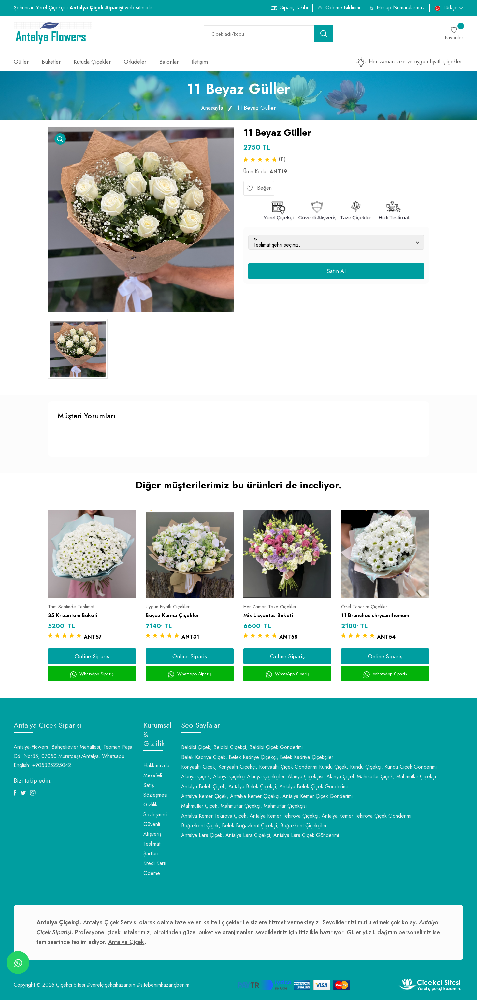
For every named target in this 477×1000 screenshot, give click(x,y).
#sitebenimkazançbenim (163, 985)
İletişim (200, 61)
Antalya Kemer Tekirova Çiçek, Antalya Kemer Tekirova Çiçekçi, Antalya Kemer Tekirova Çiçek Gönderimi (296, 815)
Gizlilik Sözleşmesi (155, 809)
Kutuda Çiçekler (92, 61)
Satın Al (336, 271)
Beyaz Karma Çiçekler (172, 615)
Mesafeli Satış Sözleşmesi (155, 785)
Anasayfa (212, 108)
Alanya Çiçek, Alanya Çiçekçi (213, 776)
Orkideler (135, 61)
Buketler (51, 61)
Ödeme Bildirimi (342, 7)
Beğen (259, 188)
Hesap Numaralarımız (401, 7)
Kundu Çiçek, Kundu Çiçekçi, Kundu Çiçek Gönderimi (378, 767)
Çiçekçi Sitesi (70, 985)
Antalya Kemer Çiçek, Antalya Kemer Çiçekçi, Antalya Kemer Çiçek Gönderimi (267, 796)
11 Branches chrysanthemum (375, 615)
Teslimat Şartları (151, 848)
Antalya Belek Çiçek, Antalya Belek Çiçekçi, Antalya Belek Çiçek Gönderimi (264, 786)
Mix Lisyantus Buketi (268, 615)
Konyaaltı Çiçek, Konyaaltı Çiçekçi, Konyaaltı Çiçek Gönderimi (249, 767)
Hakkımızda (156, 765)
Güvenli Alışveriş (152, 829)
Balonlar (169, 61)
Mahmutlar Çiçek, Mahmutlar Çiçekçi (396, 776)
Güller (21, 61)
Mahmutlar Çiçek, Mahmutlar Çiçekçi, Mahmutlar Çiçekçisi (244, 806)
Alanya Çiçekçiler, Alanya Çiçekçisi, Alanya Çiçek (301, 776)
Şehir (258, 239)
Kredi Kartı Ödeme (154, 868)
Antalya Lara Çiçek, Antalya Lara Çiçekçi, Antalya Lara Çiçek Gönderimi (260, 835)
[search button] (323, 33)
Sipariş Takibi (294, 7)
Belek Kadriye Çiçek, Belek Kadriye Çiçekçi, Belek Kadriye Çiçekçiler (257, 757)
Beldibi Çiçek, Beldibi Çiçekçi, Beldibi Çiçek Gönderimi (242, 747)
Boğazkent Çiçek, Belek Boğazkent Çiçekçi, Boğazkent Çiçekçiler (254, 825)
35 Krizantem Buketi (72, 615)
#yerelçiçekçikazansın (111, 985)
